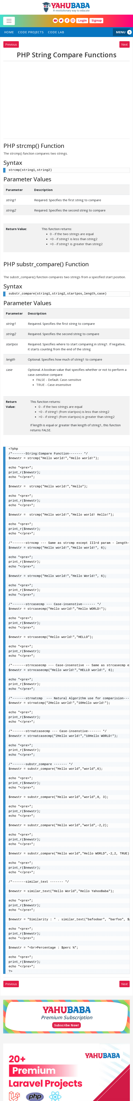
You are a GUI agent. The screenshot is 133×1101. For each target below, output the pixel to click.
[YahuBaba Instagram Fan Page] (72, 20)
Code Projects (31, 32)
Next (124, 44)
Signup (97, 20)
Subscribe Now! (66, 1025)
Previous (11, 44)
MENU (120, 32)
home (9, 32)
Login (82, 20)
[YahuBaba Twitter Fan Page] (61, 20)
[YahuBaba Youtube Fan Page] (55, 20)
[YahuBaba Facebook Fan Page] (67, 20)
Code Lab (56, 32)
